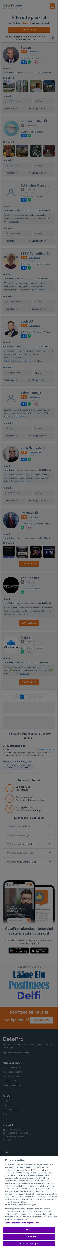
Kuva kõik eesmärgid (29, 1244)
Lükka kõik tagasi (29, 1237)
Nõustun (29, 1229)
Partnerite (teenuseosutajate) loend (22, 1222)
